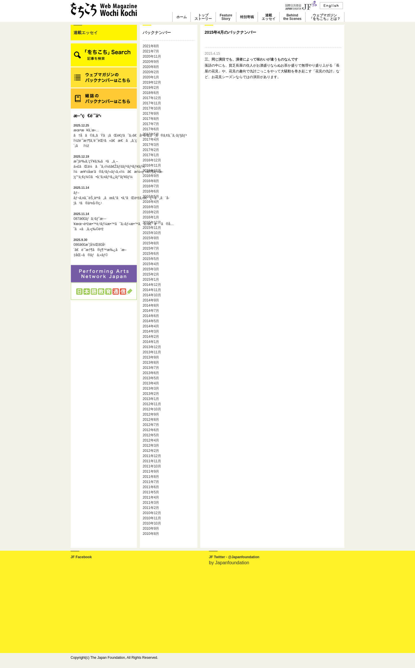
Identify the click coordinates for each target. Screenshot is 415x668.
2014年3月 (151, 331)
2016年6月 (151, 191)
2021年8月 (151, 46)
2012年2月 (151, 451)
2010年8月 (151, 534)
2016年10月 (152, 171)
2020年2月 (151, 72)
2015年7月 (151, 248)
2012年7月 (151, 425)
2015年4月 (151, 264)
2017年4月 (151, 139)
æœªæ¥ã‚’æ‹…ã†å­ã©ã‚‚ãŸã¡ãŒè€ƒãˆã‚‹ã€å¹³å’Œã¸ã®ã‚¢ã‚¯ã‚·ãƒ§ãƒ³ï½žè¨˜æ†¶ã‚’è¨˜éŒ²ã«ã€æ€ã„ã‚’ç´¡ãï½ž (103, 136)
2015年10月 (152, 233)
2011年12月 (152, 456)
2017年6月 (151, 129)
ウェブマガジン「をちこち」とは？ (324, 17)
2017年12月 (152, 98)
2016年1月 (151, 217)
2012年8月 (151, 420)
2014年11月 (152, 290)
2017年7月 (151, 124)
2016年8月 (151, 181)
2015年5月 (151, 259)
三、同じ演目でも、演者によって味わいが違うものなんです (251, 59)
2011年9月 (151, 471)
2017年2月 (151, 150)
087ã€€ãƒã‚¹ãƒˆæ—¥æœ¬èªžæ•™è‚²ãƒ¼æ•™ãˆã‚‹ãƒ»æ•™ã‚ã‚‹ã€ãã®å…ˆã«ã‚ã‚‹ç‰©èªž (103, 221)
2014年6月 (151, 316)
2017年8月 (151, 119)
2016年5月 (151, 197)
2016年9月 (151, 176)
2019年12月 (152, 82)
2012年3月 (151, 446)
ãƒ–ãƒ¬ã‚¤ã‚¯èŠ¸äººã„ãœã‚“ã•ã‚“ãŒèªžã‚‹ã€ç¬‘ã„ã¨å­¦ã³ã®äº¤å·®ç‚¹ (103, 195)
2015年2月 (151, 274)
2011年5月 (151, 492)
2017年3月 (151, 145)
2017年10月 (152, 108)
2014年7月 (151, 311)
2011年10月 (152, 466)
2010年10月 (152, 523)
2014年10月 (152, 295)
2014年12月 (152, 285)
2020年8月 (151, 67)
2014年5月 (151, 321)
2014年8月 (151, 305)
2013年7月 (151, 368)
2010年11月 (152, 518)
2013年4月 (151, 383)
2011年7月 (151, 482)
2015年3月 (151, 269)
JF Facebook (81, 557)
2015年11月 (152, 228)
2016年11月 (152, 165)
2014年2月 (151, 337)
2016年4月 (151, 202)
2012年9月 (151, 414)
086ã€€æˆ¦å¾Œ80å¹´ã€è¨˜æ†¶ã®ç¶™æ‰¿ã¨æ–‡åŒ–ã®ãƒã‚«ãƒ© (100, 247)
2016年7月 (151, 186)
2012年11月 (152, 404)
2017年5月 (151, 134)
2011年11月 (152, 461)
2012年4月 (151, 440)
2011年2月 (151, 508)
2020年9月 (151, 62)
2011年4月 (151, 497)
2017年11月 (152, 103)
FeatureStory (226, 17)
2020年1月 (151, 77)
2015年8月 (151, 243)
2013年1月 (151, 399)
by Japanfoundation (229, 562)
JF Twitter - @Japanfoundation (234, 557)
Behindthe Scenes (292, 17)
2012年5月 (151, 435)
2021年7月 (151, 51)
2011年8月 (151, 477)
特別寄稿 (247, 17)
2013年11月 (152, 352)
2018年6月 (151, 93)
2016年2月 (151, 212)
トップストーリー (203, 17)
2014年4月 (151, 326)
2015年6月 (151, 254)
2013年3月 (151, 388)
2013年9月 (151, 357)
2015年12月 (152, 222)
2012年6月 (151, 430)
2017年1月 (151, 155)
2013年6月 (151, 373)
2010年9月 (151, 529)
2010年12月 (152, 513)
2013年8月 (151, 363)
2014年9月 (151, 300)
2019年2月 (151, 88)
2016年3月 (151, 207)
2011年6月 (151, 487)
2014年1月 (151, 342)
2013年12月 (152, 347)
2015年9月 (151, 238)
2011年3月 (151, 503)
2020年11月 (152, 56)
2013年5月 (151, 378)
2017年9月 (151, 114)
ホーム (181, 17)
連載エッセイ (269, 17)
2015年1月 (151, 280)
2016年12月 (152, 160)
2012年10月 (152, 409)
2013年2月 (151, 394)
